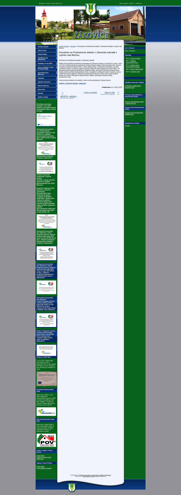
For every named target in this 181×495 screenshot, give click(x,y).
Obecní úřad (42, 50)
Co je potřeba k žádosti (44, 468)
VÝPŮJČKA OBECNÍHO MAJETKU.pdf (133, 87)
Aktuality (73, 46)
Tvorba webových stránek (88, 476)
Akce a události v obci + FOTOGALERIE (46, 68)
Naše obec (41, 89)
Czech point (40, 456)
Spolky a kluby (43, 97)
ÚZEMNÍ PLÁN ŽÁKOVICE (43, 59)
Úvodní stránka (64, 46)
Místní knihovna (43, 86)
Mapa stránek (95, 475)
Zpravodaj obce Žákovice (43, 73)
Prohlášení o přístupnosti (105, 475)
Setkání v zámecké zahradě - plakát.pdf (72, 83)
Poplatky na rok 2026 (45, 63)
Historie (40, 93)
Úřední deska (42, 54)
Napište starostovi (44, 82)
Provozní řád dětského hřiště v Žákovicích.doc (134, 102)
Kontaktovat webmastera (85, 475)
